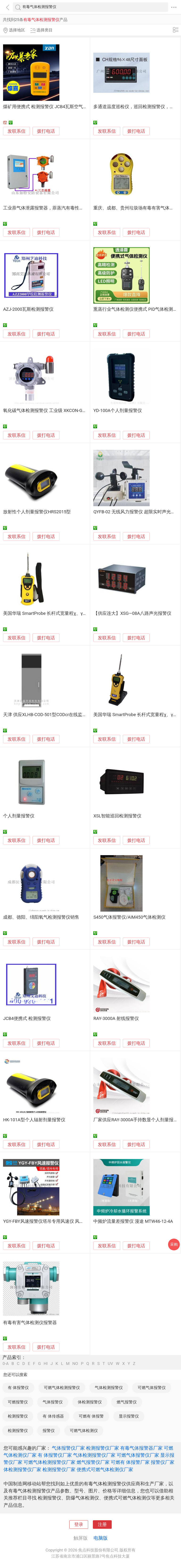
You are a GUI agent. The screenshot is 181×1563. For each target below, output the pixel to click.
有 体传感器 (53, 1416)
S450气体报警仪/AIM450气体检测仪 (129, 917)
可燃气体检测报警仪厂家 (49, 1462)
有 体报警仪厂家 (55, 1455)
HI (46, 1364)
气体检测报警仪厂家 (94, 1455)
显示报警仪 (129, 1416)
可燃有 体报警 (91, 1416)
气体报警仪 (53, 1402)
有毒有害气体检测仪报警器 (30, 1322)
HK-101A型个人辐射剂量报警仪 (34, 1119)
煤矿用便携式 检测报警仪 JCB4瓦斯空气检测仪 (49, 106)
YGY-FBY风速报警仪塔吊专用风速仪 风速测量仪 (50, 1221)
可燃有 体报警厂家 (130, 1462)
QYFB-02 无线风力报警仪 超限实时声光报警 (136, 511)
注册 (102, 1524)
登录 (78, 1524)
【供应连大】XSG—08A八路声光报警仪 (132, 613)
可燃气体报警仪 (152, 1387)
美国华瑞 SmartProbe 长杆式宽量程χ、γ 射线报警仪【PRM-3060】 (69, 613)
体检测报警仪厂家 (22, 1469)
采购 (174, 1244)
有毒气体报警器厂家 (141, 1448)
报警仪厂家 (162, 1462)
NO (75, 1364)
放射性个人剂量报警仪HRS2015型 (37, 511)
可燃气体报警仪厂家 (138, 1455)
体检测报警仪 (90, 1402)
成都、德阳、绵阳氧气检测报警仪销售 (41, 917)
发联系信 (16, 131)
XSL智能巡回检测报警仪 (117, 816)
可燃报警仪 (18, 1402)
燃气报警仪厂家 (93, 1462)
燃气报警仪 (127, 1402)
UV (110, 1364)
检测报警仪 (18, 1416)
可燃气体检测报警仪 (62, 1387)
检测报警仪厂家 (102, 1448)
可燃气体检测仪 (84, 1430)
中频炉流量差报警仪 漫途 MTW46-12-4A (133, 1221)
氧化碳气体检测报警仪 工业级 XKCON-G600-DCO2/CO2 (57, 410)
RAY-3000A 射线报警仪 (116, 1018)
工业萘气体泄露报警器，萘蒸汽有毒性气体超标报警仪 (57, 208)
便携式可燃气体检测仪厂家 (105, 1469)
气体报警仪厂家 (68, 1448)
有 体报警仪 (18, 1387)
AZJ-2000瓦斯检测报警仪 (28, 309)
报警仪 (49, 1430)
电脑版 (101, 1538)
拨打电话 (46, 131)
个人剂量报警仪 (18, 816)
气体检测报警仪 (109, 1387)
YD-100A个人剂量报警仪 (117, 410)
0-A (6, 1364)
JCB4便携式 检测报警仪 (26, 1018)
